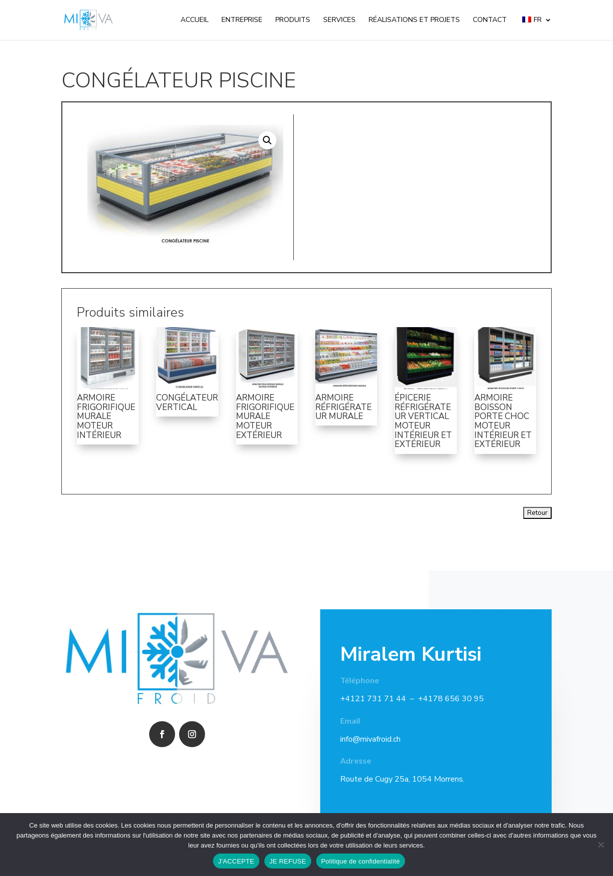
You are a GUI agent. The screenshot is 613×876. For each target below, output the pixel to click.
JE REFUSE (287, 861)
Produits (292, 20)
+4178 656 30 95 (451, 698)
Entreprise (241, 20)
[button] (267, 140)
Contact (490, 20)
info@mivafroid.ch (370, 739)
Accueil (194, 20)
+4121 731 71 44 (373, 698)
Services (339, 20)
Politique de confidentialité (360, 861)
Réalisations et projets (414, 20)
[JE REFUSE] (601, 845)
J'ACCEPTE (236, 861)
